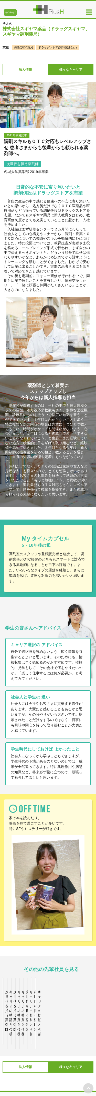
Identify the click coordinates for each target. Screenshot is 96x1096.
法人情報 (25, 70)
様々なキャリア (70, 70)
